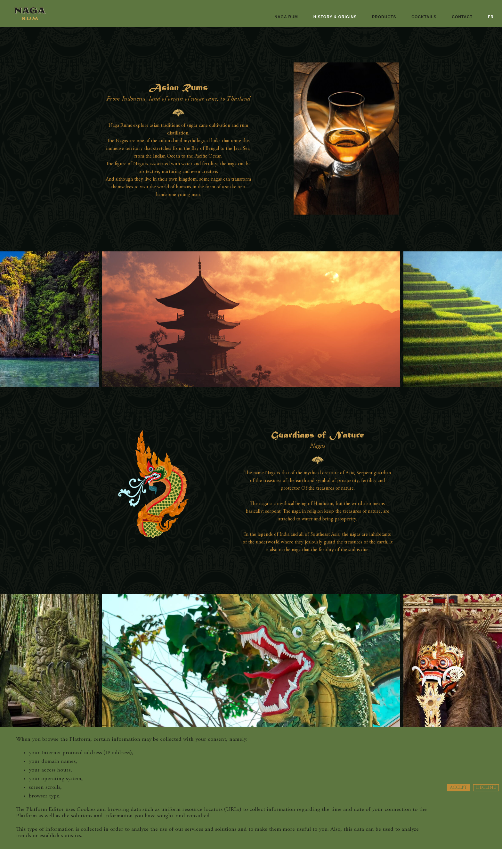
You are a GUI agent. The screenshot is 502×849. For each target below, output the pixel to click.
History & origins (335, 17)
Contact (462, 17)
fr (491, 17)
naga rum (286, 17)
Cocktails (423, 17)
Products (384, 17)
